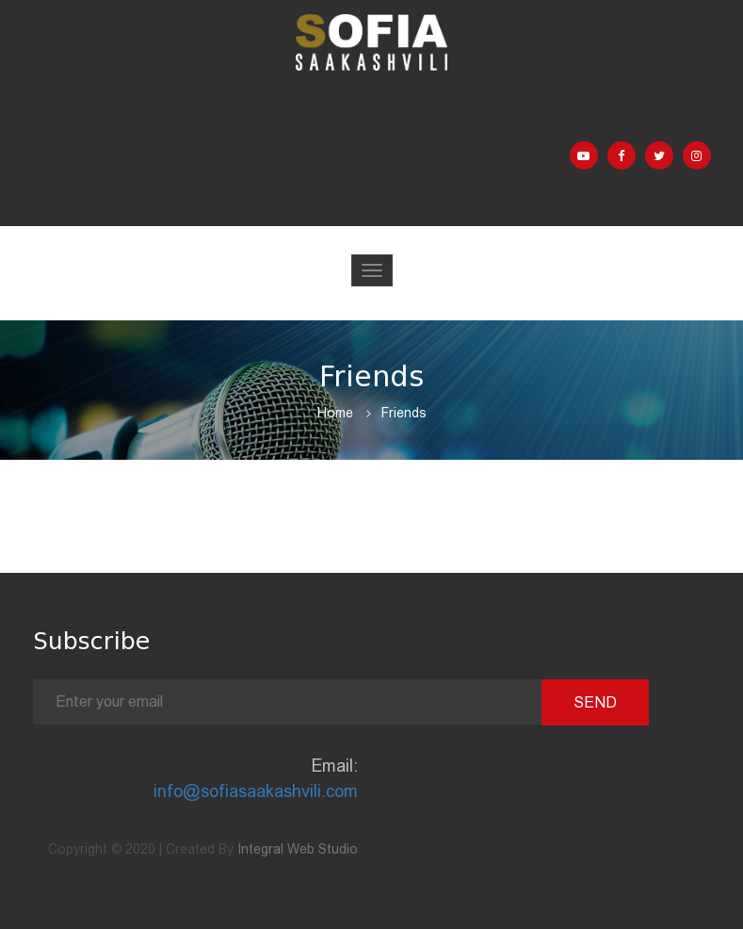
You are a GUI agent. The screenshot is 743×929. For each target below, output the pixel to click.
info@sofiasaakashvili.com (255, 791)
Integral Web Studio (297, 848)
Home (335, 412)
